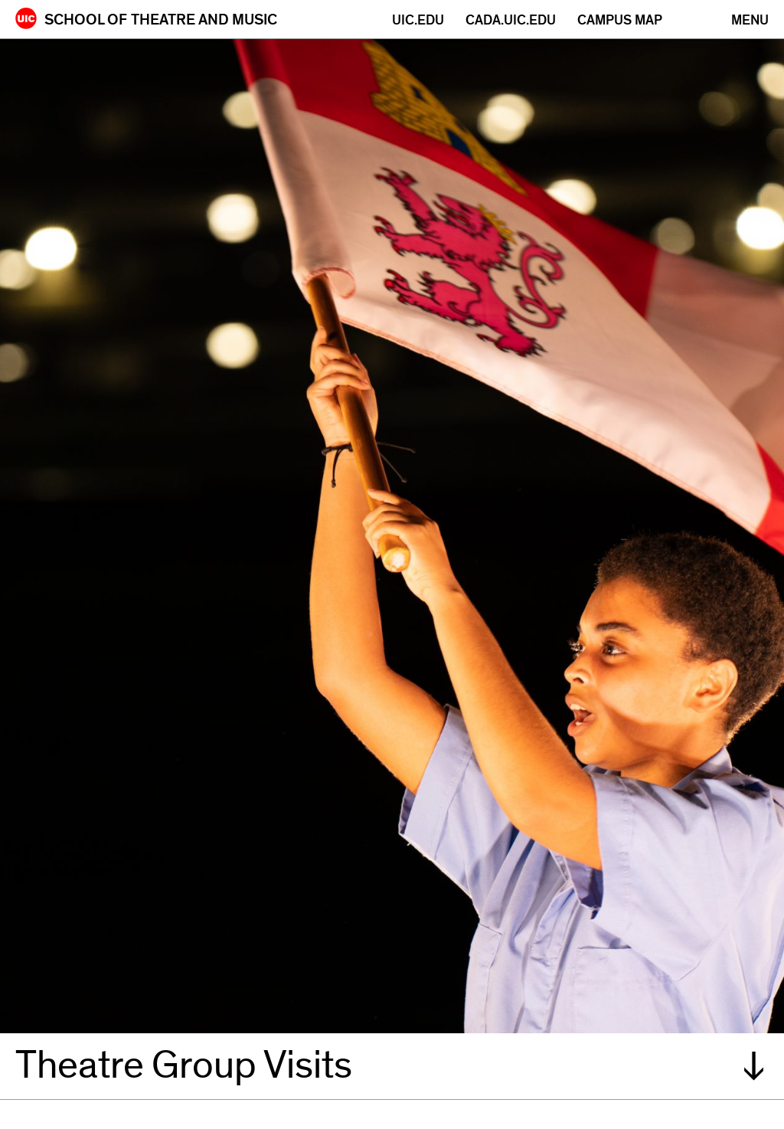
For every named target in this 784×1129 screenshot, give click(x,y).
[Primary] (750, 20)
